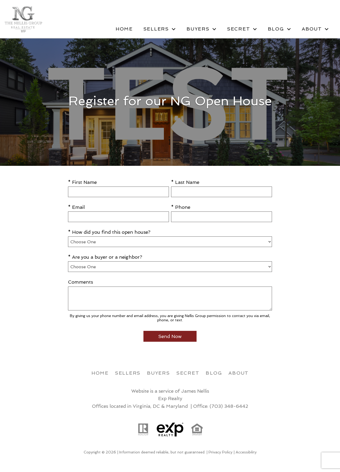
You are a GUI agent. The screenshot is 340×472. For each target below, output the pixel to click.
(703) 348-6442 (229, 406)
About (238, 373)
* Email (76, 207)
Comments (80, 282)
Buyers (158, 373)
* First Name (82, 182)
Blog (214, 373)
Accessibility (246, 452)
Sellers (128, 373)
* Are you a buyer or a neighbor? (105, 257)
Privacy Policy (220, 452)
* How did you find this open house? (109, 232)
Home (124, 29)
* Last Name (185, 182)
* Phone (180, 207)
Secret (187, 373)
